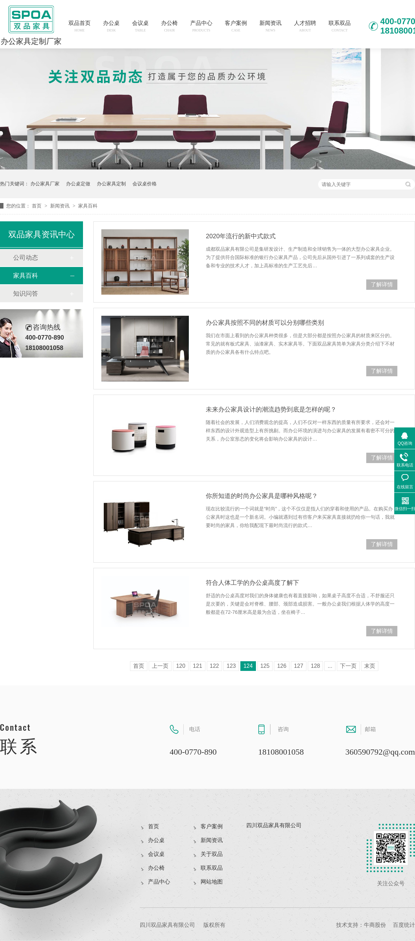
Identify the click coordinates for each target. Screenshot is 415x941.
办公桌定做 (78, 183)
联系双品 (340, 26)
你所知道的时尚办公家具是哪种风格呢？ (262, 495)
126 (281, 666)
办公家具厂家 (44, 183)
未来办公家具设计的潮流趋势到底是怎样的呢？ (271, 409)
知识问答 (25, 293)
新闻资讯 (270, 26)
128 (315, 666)
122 (214, 666)
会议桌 (140, 26)
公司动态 (25, 257)
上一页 (160, 666)
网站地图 (212, 882)
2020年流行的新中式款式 (241, 236)
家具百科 (88, 206)
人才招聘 (305, 26)
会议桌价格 (144, 183)
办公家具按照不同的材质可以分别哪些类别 (265, 322)
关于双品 (212, 854)
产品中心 (201, 26)
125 (265, 666)
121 (197, 666)
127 (298, 666)
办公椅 (169, 26)
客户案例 (236, 26)
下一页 (348, 666)
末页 (369, 666)
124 (248, 666)
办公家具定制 (111, 183)
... (330, 666)
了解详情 (382, 284)
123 (231, 666)
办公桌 (111, 26)
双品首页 (79, 26)
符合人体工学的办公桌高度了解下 (252, 582)
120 (180, 666)
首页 (37, 206)
